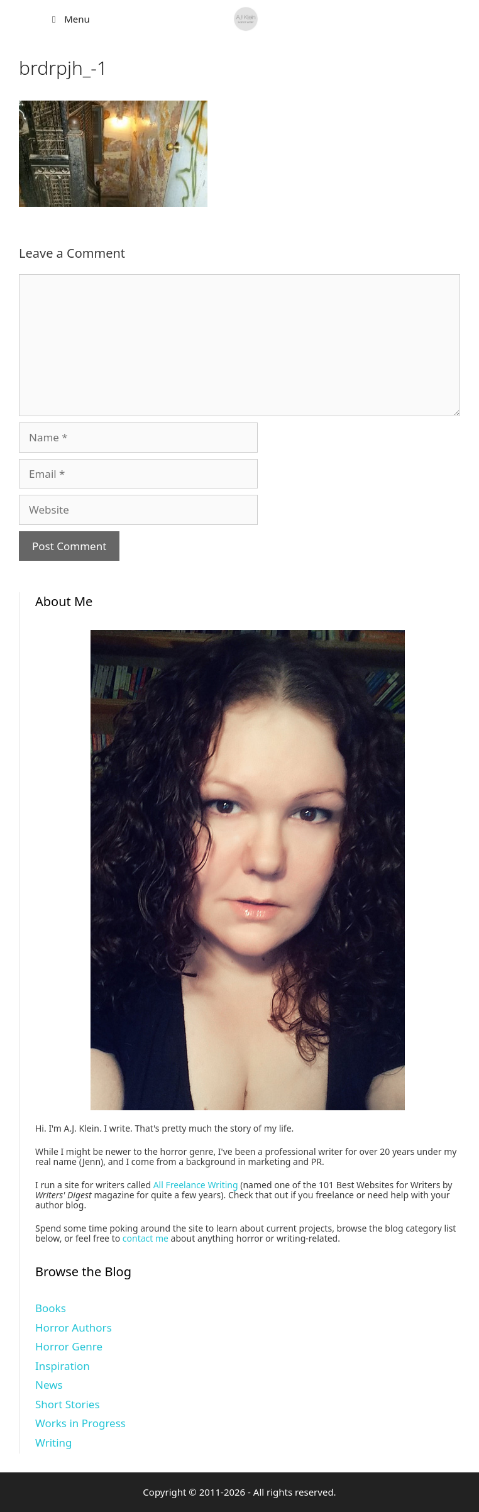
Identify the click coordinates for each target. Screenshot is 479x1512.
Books (50, 1308)
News (49, 1384)
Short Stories (67, 1404)
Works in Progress (80, 1423)
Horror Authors (73, 1327)
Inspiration (62, 1366)
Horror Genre (68, 1346)
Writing (53, 1442)
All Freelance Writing (195, 1185)
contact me (145, 1238)
